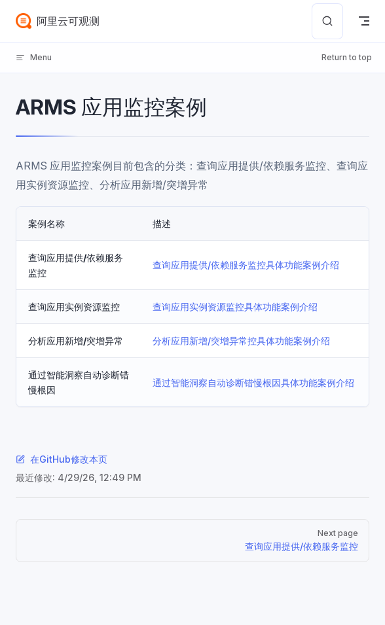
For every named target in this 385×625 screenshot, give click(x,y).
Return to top (346, 57)
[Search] (327, 21)
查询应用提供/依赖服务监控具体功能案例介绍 (246, 264)
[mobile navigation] (364, 21)
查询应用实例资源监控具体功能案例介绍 (235, 306)
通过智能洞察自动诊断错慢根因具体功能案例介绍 (253, 382)
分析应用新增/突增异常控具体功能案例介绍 (241, 340)
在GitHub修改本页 (61, 459)
